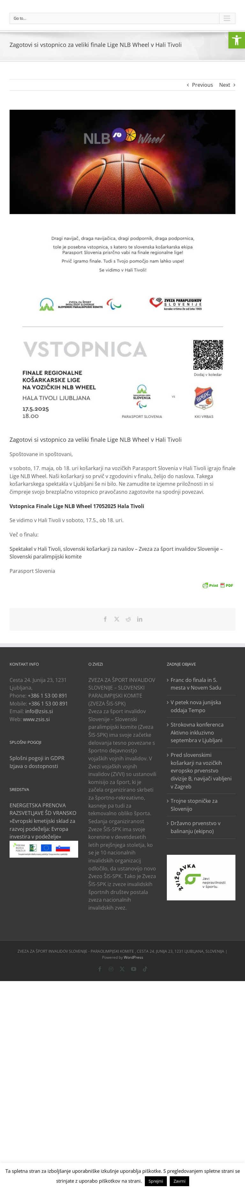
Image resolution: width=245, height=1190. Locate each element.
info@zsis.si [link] (39, 711)
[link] (236, 40)
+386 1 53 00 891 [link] (47, 695)
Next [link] (224, 84)
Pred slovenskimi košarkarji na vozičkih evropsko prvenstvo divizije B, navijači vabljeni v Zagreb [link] (201, 770)
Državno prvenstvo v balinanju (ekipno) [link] (195, 827)
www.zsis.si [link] (36, 719)
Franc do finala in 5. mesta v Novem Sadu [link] (196, 683)
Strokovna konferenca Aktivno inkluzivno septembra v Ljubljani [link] (197, 732)
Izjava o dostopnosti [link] (34, 766)
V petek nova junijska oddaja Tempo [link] (196, 706)
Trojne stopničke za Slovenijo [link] (194, 804)
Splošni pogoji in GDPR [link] (37, 758)
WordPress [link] (133, 957)
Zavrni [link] (179, 1181)
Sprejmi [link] (156, 1181)
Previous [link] (202, 84)
